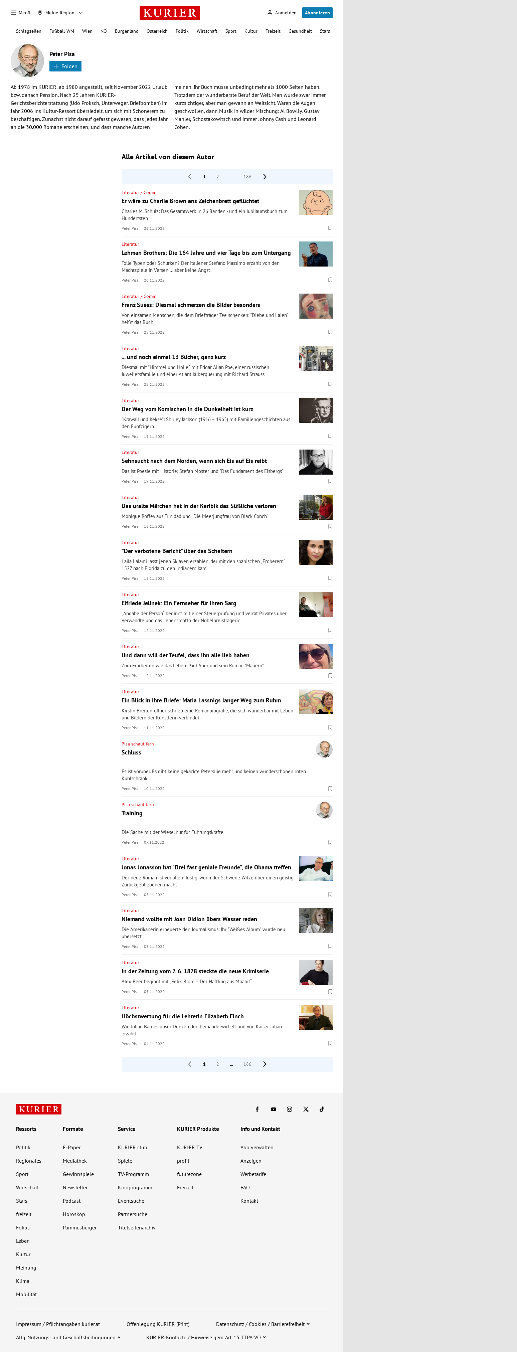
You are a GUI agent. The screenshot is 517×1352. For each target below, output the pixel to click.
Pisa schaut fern (138, 743)
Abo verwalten (257, 1147)
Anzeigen (251, 1160)
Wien (87, 31)
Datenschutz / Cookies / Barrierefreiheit (260, 1324)
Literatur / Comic (139, 192)
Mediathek (75, 1160)
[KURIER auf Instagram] (289, 1109)
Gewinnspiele (78, 1174)
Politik (182, 31)
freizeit (23, 1214)
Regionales (28, 1160)
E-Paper (71, 1147)
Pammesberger (80, 1227)
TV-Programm (133, 1174)
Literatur (130, 244)
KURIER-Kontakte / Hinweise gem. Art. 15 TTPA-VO (203, 1337)
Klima (22, 1281)
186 (247, 177)
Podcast (71, 1200)
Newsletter (75, 1187)
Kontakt (249, 1200)
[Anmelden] (282, 13)
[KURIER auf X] (306, 1109)
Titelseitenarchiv (137, 1227)
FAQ (245, 1187)
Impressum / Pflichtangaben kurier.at (58, 1324)
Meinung (26, 1267)
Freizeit (273, 31)
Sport (230, 31)
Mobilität (26, 1294)
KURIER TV (189, 1147)
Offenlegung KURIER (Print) (158, 1324)
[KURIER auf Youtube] (273, 1109)
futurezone (189, 1174)
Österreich (157, 31)
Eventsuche (131, 1200)
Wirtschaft (207, 31)
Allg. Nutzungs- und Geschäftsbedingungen (66, 1337)
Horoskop (74, 1214)
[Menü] (21, 12)
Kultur (250, 31)
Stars (325, 31)
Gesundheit (300, 31)
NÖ (104, 31)
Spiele (125, 1160)
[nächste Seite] (265, 176)
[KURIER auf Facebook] (257, 1109)
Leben (23, 1240)
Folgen (65, 66)
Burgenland (127, 31)
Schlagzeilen (28, 31)
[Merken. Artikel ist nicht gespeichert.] (330, 228)
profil (183, 1160)
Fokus (23, 1227)
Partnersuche (132, 1214)
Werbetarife (253, 1174)
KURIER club (132, 1147)
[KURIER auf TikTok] (322, 1109)
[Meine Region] (56, 12)
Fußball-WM (61, 31)
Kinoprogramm (135, 1187)
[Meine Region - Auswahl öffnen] (80, 12)
